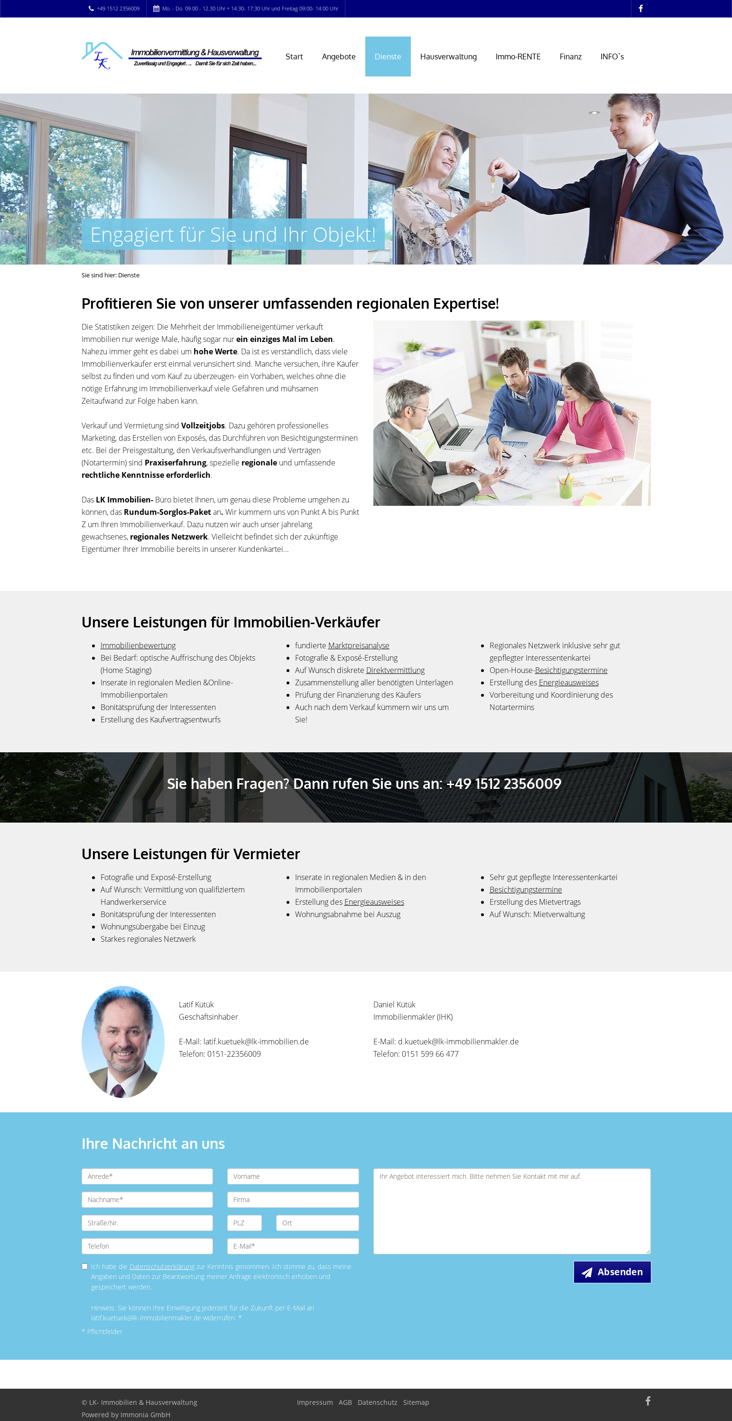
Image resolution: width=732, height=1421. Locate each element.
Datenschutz (378, 1402)
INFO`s (612, 56)
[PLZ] (244, 1223)
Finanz (571, 56)
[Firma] (293, 1200)
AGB (345, 1402)
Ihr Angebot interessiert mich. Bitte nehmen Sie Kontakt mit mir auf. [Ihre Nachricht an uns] (512, 1211)
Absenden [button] (620, 1272)
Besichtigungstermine (526, 889)
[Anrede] (147, 1176)
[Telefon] (147, 1246)
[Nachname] (147, 1200)
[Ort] (317, 1223)
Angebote (339, 56)
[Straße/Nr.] (147, 1223)
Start (294, 56)
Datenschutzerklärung (162, 1266)
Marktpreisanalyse (358, 645)
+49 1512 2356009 (118, 8)
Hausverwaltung (448, 56)
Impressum (315, 1402)
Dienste (388, 56)
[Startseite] (172, 55)
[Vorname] (293, 1176)
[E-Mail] (293, 1246)
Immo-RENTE (518, 56)
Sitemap (416, 1402)
